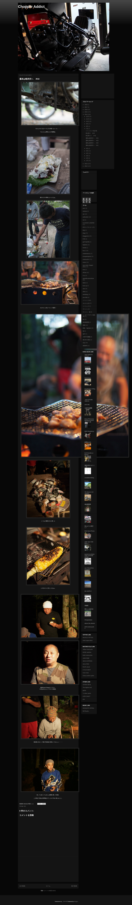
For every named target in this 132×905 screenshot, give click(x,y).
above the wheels (90, 623)
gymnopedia (86, 242)
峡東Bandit (88, 442)
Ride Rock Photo (90, 531)
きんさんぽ (86, 303)
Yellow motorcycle (88, 649)
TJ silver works (87, 693)
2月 (87, 158)
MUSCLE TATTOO (88, 637)
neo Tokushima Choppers (89, 568)
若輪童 (86, 605)
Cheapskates (88, 620)
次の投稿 (22, 886)
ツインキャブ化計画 (91, 131)
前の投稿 (74, 886)
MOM (86, 515)
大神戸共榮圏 (86, 337)
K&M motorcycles (87, 655)
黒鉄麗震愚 (86, 322)
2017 (86, 107)
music (84, 262)
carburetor (85, 217)
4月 (87, 153)
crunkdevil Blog (89, 477)
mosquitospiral (87, 256)
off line (84, 272)
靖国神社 (85, 345)
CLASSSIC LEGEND (88, 223)
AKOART (87, 367)
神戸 (84, 334)
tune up (85, 285)
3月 (87, 155)
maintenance (86, 253)
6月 (87, 148)
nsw (84, 269)
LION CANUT (86, 696)
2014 (86, 114)
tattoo (84, 283)
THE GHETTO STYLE (89, 355)
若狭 (84, 325)
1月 (87, 160)
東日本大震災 (86, 339)
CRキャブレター (87, 227)
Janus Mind (86, 664)
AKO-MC (87, 404)
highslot (85, 244)
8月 (87, 126)
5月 (87, 151)
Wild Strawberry (89, 431)
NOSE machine (87, 652)
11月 (87, 119)
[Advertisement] (48, 869)
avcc (84, 208)
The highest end (87, 687)
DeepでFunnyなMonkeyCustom (89, 419)
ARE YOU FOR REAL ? (89, 542)
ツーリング (86, 306)
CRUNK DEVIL (87, 684)
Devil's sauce (86, 667)
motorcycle (86, 259)
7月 (87, 128)
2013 (86, 163)
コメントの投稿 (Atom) (50, 890)
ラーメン (85, 309)
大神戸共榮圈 (88, 408)
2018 (86, 104)
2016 (86, 109)
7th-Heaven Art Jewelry (89, 492)
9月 (87, 123)
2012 (86, 166)
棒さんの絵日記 (89, 609)
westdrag (85, 294)
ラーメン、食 (86, 312)
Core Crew (86, 672)
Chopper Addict (31, 7)
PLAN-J (87, 481)
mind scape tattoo (88, 640)
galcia (84, 690)
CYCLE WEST (87, 670)
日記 (25, 806)
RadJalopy (88, 378)
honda (84, 247)
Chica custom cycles (88, 675)
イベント (85, 300)
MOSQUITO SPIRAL (88, 708)
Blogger (76, 901)
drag (84, 233)
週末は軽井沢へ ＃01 (92, 145)
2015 (86, 112)
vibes (84, 291)
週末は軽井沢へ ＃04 (92, 138)
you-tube (85, 297)
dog (84, 230)
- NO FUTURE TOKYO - (89, 400)
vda (84, 288)
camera (85, 211)
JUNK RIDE (86, 658)
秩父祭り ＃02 (90, 133)
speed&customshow (88, 278)
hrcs (84, 250)
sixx (84, 699)
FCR (84, 239)
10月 (87, 121)
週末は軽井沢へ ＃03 (92, 140)
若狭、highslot (87, 328)
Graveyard (88, 594)
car (83, 214)
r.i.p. (84, 275)
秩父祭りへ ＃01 (91, 135)
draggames (86, 236)
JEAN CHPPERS (87, 661)
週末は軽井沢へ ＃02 (92, 143)
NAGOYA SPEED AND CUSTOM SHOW (89, 556)
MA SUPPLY (88, 591)
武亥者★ (87, 580)
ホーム (48, 886)
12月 (87, 116)
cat (83, 220)
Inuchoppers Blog (90, 389)
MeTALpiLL (86, 711)
